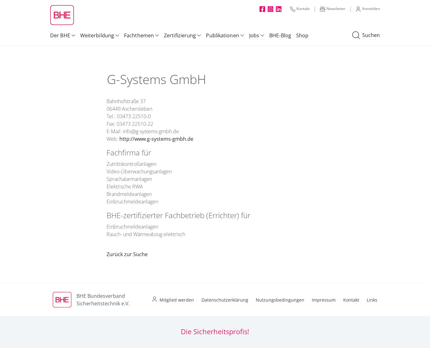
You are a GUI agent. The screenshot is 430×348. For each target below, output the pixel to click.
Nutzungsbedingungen (280, 300)
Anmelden (368, 9)
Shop (302, 35)
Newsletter (332, 9)
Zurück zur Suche (127, 254)
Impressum (324, 300)
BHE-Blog (280, 35)
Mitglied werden (177, 300)
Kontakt (300, 9)
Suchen (366, 35)
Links (372, 300)
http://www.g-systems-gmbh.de (156, 138)
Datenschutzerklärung (225, 300)
